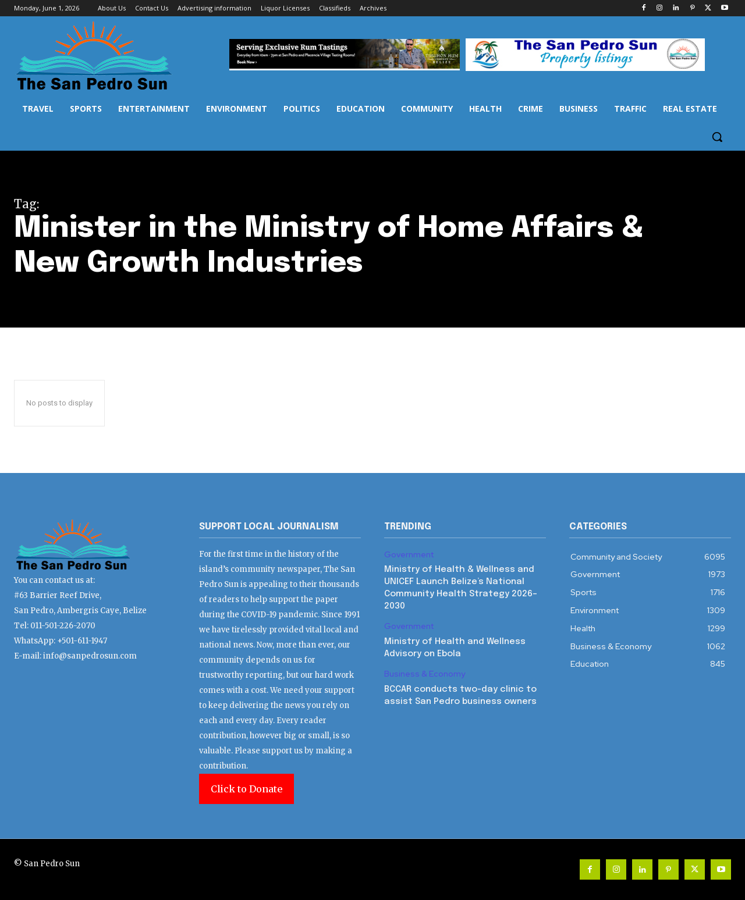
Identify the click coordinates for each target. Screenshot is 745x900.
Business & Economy (424, 674)
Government (409, 555)
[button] (717, 137)
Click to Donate (246, 789)
